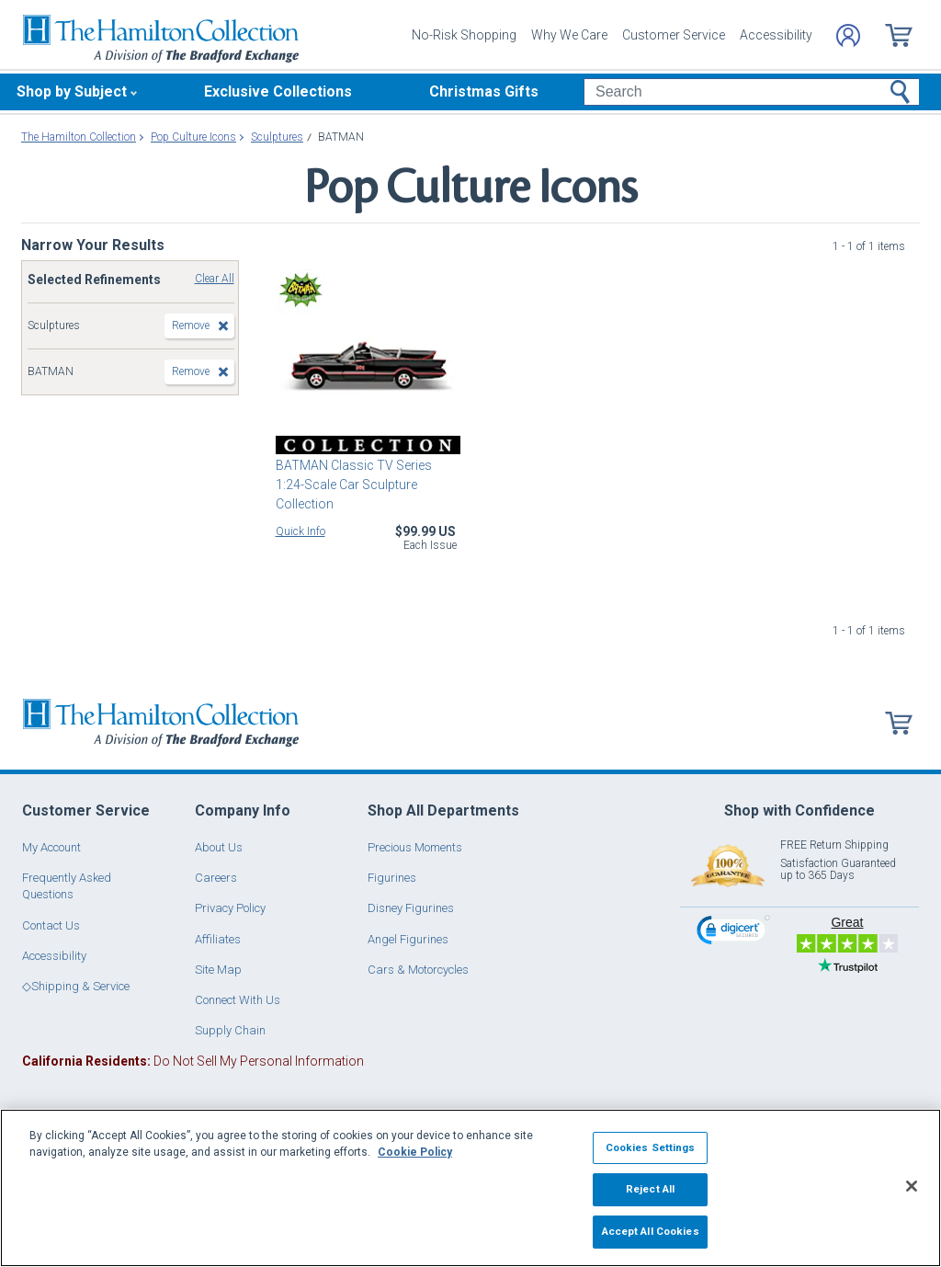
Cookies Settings (651, 1147)
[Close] (911, 1186)
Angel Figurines (408, 939)
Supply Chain (230, 1030)
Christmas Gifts (484, 91)
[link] (733, 933)
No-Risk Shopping (464, 35)
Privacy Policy (230, 908)
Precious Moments (415, 847)
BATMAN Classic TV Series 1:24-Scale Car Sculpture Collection (354, 484)
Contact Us (51, 925)
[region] (470, 1188)
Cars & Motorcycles (418, 969)
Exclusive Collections (278, 91)
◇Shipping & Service (76, 986)
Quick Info (300, 531)
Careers (216, 878)
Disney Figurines (411, 908)
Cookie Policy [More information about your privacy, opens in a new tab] (415, 1152)
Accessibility (776, 35)
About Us (219, 847)
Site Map (218, 969)
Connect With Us (237, 1000)
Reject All (650, 1188)
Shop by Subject (72, 91)
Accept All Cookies (650, 1231)
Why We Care (569, 35)
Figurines (392, 878)
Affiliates (218, 939)
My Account (51, 847)
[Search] (751, 92)
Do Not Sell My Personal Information (193, 1061)
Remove (191, 325)
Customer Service (673, 35)
